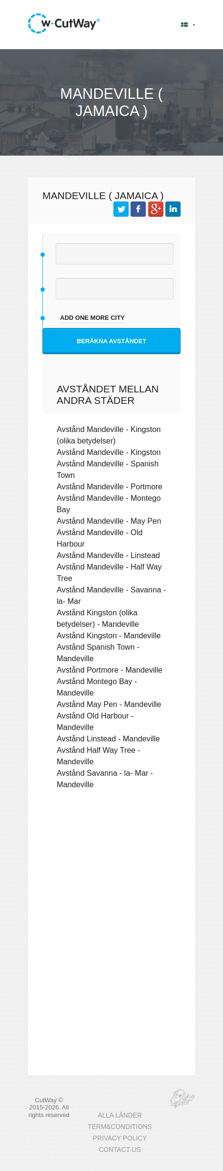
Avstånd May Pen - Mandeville (109, 704)
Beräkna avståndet (111, 341)
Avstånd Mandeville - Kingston (109, 452)
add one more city (92, 317)
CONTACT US (120, 1149)
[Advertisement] (111, 872)
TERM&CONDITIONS (120, 1126)
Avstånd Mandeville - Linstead (108, 555)
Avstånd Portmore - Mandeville (109, 669)
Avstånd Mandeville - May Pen (109, 521)
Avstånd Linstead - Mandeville (108, 738)
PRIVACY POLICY (120, 1138)
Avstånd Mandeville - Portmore (109, 486)
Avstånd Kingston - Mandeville (109, 635)
